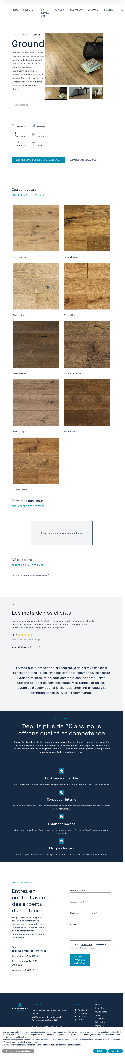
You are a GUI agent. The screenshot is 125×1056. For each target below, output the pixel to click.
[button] (56, 93)
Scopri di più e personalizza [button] (18, 1051)
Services (59, 9)
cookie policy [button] (21, 1037)
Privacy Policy (87, 945)
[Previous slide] (57, 702)
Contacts (93, 9)
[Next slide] (99, 93)
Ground (36, 34)
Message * (74, 924)
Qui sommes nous (45, 12)
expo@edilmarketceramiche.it (29, 950)
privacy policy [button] (77, 1032)
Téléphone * (75, 913)
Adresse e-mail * (77, 902)
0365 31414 (31, 955)
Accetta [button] (115, 1051)
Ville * (94, 913)
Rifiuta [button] (100, 1051)
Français (108, 9)
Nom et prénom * (77, 891)
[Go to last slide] (49, 93)
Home (15, 9)
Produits (25, 34)
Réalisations (76, 9)
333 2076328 (31, 969)
